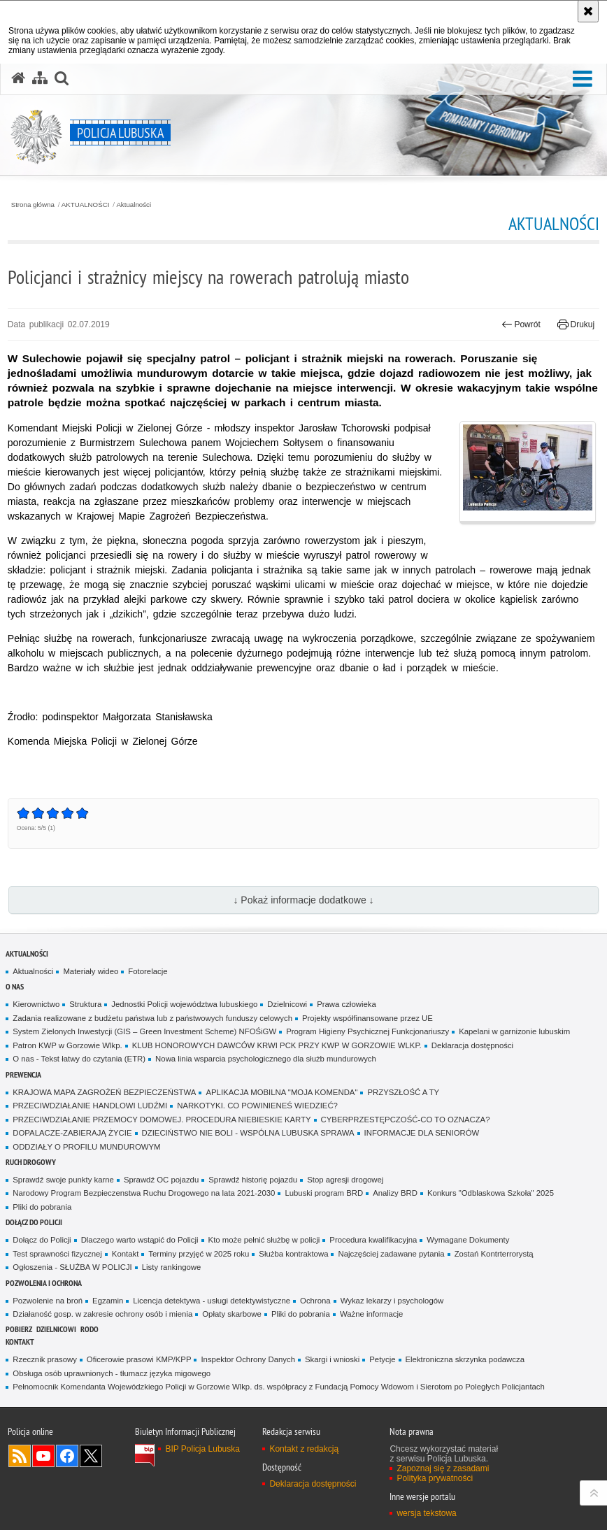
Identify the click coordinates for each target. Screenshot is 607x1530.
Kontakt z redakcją (303, 1449)
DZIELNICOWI (56, 1329)
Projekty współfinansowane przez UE (367, 1018)
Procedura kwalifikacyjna (373, 1240)
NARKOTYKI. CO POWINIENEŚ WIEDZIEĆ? (257, 1105)
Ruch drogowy (31, 1162)
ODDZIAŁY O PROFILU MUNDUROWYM (86, 1147)
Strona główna (33, 204)
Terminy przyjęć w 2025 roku (198, 1254)
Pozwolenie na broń (48, 1300)
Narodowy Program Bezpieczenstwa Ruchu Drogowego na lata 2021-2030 (144, 1193)
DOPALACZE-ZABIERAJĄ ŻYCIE (72, 1133)
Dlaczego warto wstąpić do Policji (140, 1240)
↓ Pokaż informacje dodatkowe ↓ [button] (303, 900)
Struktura (85, 1004)
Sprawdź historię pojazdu (252, 1179)
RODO (89, 1329)
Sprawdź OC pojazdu (161, 1179)
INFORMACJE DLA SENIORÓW (422, 1133)
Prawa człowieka (346, 1004)
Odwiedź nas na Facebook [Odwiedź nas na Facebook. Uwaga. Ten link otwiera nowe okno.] (67, 1456)
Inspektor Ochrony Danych (247, 1359)
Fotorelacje (147, 971)
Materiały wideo (90, 971)
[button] (582, 79)
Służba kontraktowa (293, 1254)
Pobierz (19, 1329)
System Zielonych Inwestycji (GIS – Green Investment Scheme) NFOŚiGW (144, 1031)
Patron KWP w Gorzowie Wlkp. (67, 1045)
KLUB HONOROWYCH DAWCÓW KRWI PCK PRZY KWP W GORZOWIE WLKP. (277, 1045)
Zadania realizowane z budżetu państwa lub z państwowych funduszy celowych (152, 1018)
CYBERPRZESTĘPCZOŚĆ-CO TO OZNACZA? (405, 1119)
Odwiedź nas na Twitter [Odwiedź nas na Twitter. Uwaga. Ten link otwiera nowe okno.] (91, 1456)
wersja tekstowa (426, 1513)
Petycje (382, 1359)
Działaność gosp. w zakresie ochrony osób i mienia (102, 1314)
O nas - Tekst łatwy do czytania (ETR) (79, 1058)
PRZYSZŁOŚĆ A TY (403, 1092)
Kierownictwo (36, 1004)
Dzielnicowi (287, 1004)
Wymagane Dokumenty (468, 1240)
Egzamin (107, 1300)
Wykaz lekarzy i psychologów (392, 1300)
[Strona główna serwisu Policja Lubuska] (18, 78)
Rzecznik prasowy (45, 1359)
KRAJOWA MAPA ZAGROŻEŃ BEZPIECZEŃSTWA (104, 1092)
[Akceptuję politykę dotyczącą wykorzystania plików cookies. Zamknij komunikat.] (588, 11)
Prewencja (23, 1074)
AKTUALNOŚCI (86, 204)
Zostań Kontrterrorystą (494, 1254)
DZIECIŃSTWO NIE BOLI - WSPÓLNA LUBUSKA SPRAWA (248, 1133)
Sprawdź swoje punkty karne (63, 1179)
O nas (15, 986)
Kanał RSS (19, 1456)
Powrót (521, 324)
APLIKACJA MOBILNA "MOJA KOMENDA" (281, 1092)
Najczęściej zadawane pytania (391, 1254)
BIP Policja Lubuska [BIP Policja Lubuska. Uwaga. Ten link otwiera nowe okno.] (202, 1449)
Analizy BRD (395, 1193)
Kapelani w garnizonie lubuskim (514, 1031)
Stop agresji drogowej (345, 1179)
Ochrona (315, 1300)
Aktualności (133, 204)
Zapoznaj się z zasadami (443, 1468)
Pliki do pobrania (42, 1207)
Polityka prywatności (435, 1478)
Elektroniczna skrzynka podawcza (465, 1359)
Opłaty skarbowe (232, 1314)
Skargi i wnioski (332, 1359)
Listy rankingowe (171, 1267)
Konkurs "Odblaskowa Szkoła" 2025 (490, 1193)
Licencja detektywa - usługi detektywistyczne (211, 1300)
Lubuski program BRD (324, 1193)
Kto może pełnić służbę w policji (264, 1240)
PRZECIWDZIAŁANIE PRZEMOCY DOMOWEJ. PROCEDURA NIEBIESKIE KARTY (161, 1119)
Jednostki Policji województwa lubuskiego (184, 1004)
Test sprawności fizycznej (57, 1254)
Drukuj (575, 324)
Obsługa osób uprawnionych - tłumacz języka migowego (111, 1373)
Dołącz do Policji (34, 1222)
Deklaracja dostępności (472, 1045)
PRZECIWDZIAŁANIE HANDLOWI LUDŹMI (90, 1105)
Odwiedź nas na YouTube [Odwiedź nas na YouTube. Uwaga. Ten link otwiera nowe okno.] (43, 1456)
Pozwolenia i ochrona (44, 1283)
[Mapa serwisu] (40, 78)
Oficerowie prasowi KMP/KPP (139, 1359)
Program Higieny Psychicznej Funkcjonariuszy (367, 1031)
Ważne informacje (372, 1314)
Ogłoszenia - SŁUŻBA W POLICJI (72, 1267)
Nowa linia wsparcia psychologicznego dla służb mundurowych (265, 1058)
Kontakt (125, 1254)
